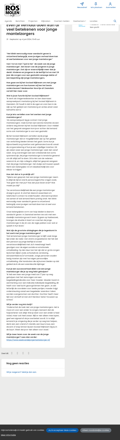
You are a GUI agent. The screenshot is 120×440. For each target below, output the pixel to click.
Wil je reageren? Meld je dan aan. (21, 409)
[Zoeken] (115, 21)
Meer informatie (8, 435)
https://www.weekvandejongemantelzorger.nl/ (28, 377)
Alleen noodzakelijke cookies (95, 430)
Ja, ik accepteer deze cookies (62, 430)
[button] (8, 21)
